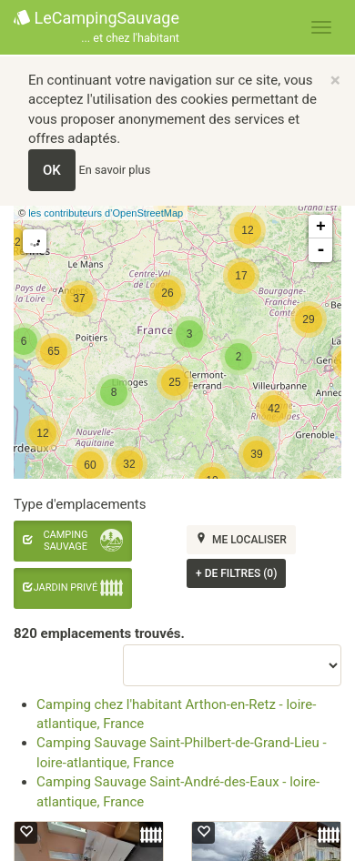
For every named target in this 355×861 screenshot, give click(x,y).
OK (52, 170)
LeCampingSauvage (96, 27)
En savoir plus (115, 170)
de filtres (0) (236, 573)
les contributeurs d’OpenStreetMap (105, 213)
